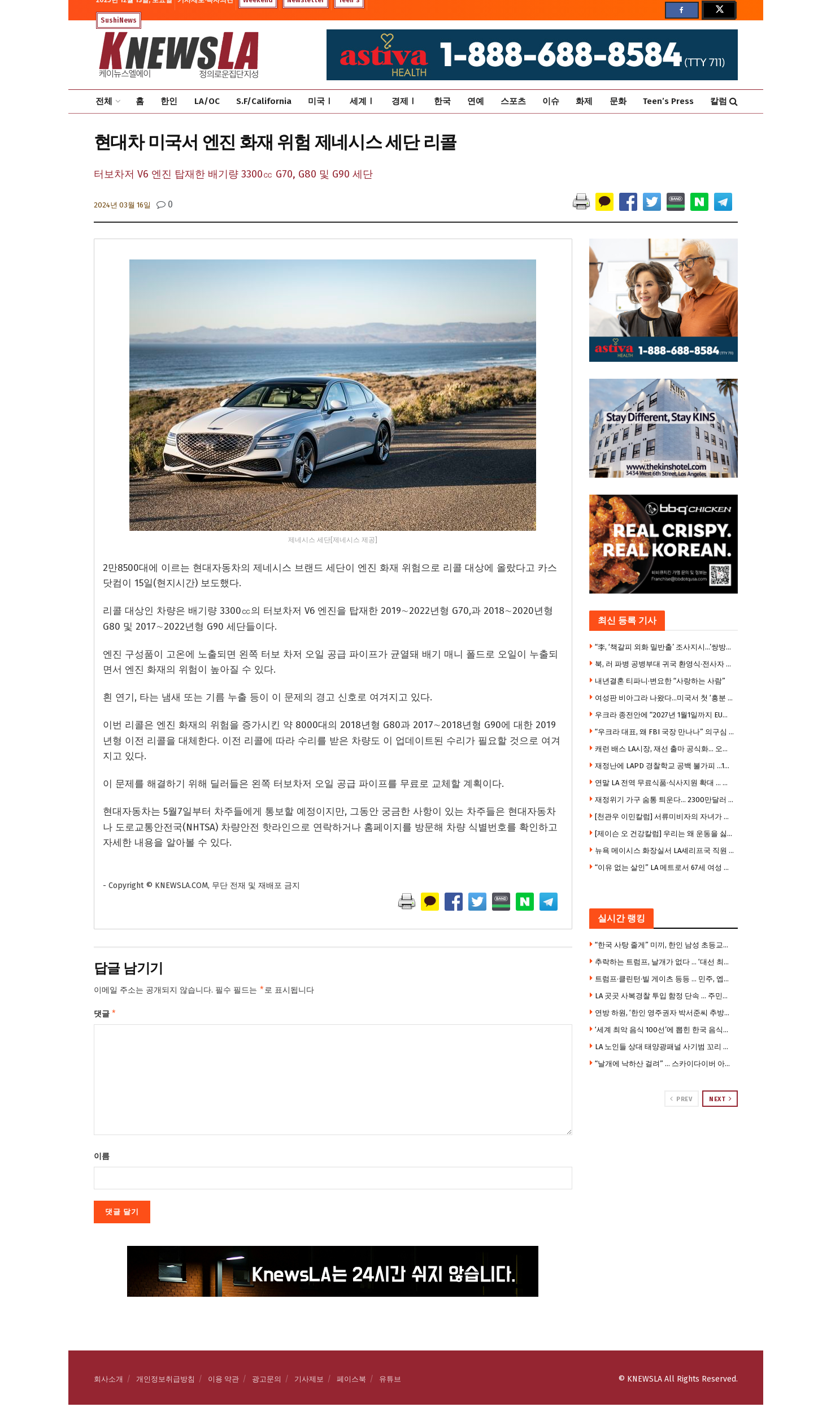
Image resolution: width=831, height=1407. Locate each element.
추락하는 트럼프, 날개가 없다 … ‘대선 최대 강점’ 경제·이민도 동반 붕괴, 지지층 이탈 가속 (665, 962)
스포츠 (513, 101)
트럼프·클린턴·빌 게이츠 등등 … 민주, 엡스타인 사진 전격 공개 (665, 979)
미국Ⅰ (320, 101)
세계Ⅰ (362, 101)
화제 (584, 101)
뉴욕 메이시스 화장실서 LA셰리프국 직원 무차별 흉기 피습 (665, 850)
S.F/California (263, 101)
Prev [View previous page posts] (681, 1099)
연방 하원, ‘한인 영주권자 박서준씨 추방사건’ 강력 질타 (665, 1012)
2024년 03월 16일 (122, 205)
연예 (475, 101)
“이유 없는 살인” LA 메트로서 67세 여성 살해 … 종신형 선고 (665, 867)
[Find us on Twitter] (719, 10)
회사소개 (108, 1381)
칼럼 (718, 101)
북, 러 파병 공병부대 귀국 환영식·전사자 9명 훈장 (665, 664)
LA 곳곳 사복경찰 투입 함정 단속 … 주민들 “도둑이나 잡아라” (665, 996)
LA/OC (207, 101)
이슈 (550, 101)
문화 (618, 101)
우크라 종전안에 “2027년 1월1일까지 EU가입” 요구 (665, 715)
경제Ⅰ (404, 101)
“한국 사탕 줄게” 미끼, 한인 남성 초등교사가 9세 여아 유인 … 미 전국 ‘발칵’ (665, 945)
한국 (442, 101)
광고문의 (266, 1381)
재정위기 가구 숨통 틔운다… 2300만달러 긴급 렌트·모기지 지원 (665, 799)
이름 (102, 1158)
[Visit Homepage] (178, 55)
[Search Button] (733, 101)
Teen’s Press (668, 101)
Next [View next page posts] (720, 1099)
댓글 (105, 1015)
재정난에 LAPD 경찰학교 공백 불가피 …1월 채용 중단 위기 (665, 765)
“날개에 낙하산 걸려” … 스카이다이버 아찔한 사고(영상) (665, 1063)
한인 (168, 101)
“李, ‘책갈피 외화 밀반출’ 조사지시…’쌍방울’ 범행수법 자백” (665, 647)
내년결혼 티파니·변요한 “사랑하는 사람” (660, 681)
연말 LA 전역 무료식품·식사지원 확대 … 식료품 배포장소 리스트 (665, 782)
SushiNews (119, 20)
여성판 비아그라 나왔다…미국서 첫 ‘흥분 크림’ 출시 (665, 698)
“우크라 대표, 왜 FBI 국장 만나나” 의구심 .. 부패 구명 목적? (665, 732)
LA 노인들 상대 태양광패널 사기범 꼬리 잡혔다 (665, 1046)
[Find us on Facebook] (682, 10)
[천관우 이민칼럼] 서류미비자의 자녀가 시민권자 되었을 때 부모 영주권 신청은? (665, 816)
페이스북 (351, 1381)
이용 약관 (223, 1381)
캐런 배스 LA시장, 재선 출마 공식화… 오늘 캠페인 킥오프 (665, 748)
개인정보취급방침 (165, 1381)
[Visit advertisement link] (663, 1150)
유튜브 (390, 1381)
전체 (103, 101)
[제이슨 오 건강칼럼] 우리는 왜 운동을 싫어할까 (665, 833)
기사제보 (309, 1381)
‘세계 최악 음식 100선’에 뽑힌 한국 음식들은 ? (665, 1029)
